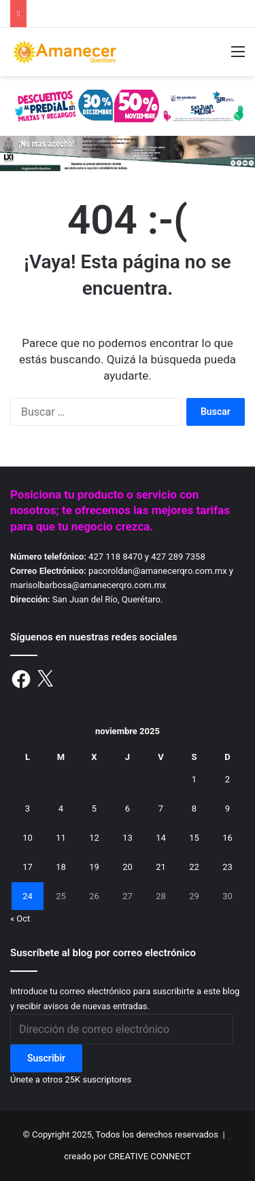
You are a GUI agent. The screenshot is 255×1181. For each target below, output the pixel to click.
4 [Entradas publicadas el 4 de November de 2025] (60, 808)
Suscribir (46, 1058)
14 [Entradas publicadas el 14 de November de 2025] (161, 838)
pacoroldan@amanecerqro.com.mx (157, 571)
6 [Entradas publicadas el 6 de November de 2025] (127, 808)
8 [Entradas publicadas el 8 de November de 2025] (194, 808)
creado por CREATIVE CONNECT (127, 1156)
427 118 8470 (115, 556)
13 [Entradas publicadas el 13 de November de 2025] (127, 838)
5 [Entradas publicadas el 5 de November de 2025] (94, 808)
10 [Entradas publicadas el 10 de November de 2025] (27, 838)
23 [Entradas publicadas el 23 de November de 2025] (227, 867)
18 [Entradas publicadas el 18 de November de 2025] (61, 867)
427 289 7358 (178, 556)
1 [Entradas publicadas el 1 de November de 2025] (194, 779)
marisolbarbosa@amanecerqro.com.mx (88, 585)
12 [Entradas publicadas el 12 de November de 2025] (94, 838)
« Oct (20, 918)
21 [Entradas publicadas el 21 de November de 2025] (161, 867)
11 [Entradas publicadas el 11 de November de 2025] (61, 838)
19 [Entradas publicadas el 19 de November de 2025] (94, 867)
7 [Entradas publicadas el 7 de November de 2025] (160, 808)
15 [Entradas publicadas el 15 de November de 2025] (194, 838)
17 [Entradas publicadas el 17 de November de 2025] (27, 867)
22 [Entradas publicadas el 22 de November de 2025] (194, 867)
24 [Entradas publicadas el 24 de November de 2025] (27, 896)
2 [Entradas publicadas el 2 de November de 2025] (227, 779)
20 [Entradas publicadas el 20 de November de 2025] (127, 867)
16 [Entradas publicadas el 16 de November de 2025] (227, 838)
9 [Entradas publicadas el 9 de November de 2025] (227, 808)
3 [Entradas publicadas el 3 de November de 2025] (27, 808)
